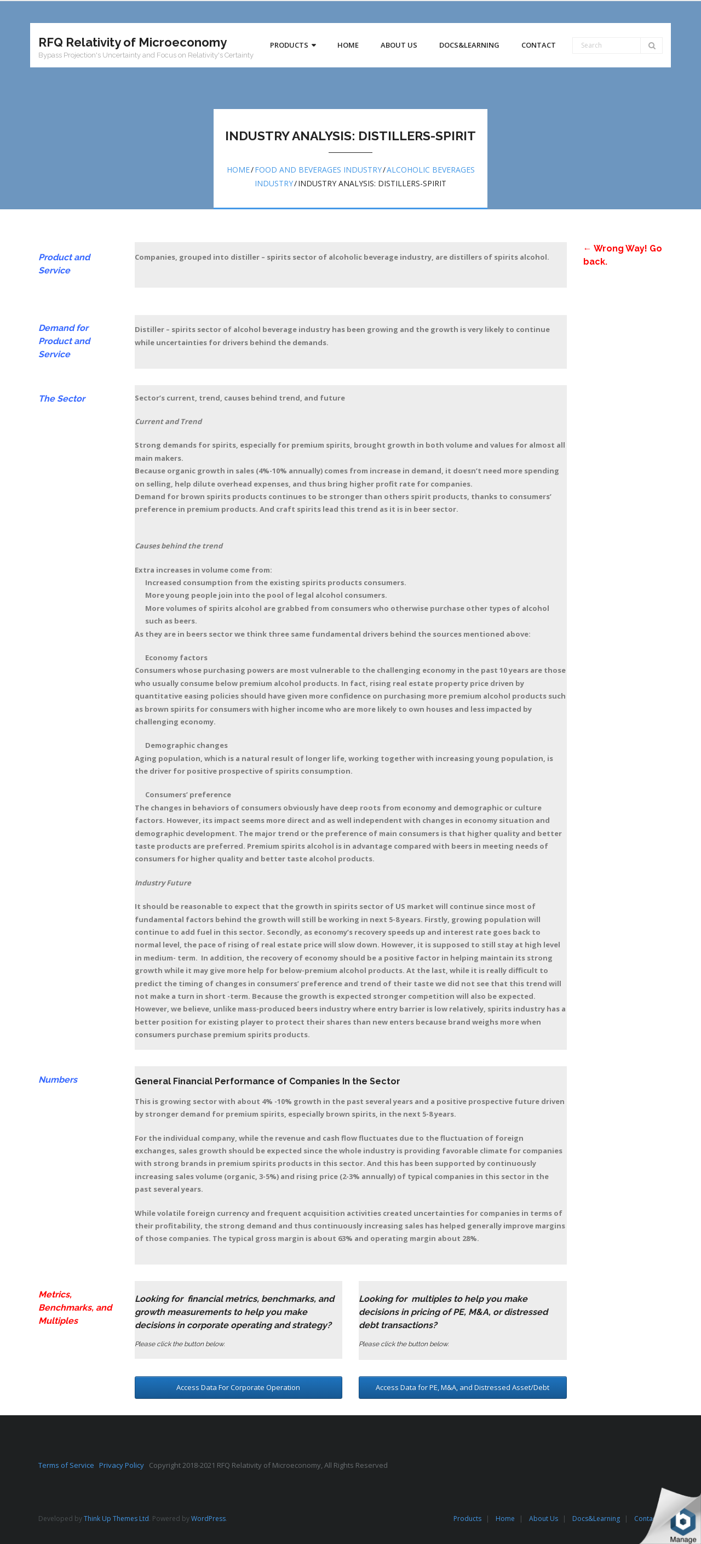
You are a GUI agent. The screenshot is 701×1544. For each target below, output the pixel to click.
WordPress (208, 1518)
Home (238, 169)
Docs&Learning (596, 1518)
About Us (543, 1518)
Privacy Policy (124, 1465)
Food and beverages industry (318, 169)
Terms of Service (68, 1465)
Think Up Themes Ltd (116, 1518)
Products (467, 1518)
